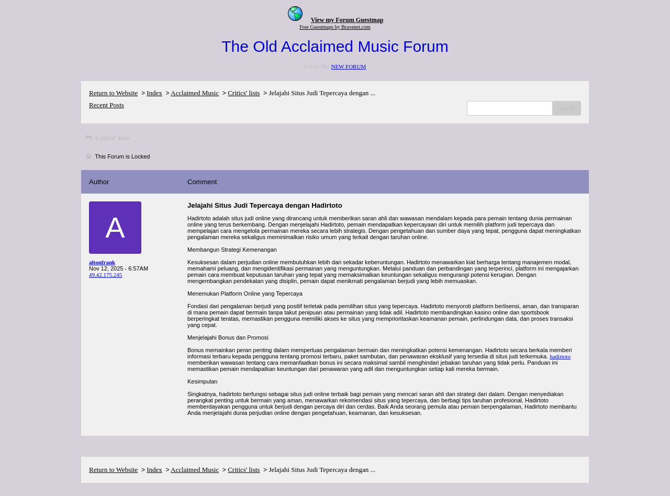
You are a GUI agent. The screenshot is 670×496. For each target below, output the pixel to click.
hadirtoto (560, 356)
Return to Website (113, 93)
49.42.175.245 (105, 275)
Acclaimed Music (195, 93)
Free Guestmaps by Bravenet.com (335, 27)
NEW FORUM (348, 66)
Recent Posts (106, 105)
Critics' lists (244, 93)
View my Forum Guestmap (347, 20)
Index (154, 93)
